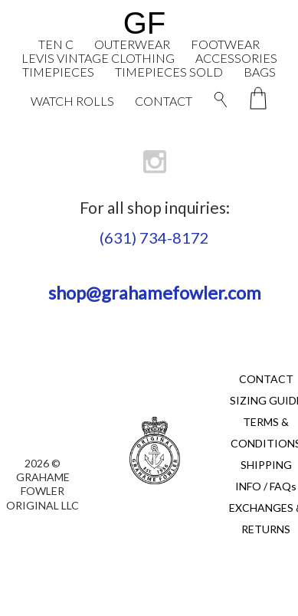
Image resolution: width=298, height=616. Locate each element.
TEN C (56, 44)
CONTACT (163, 100)
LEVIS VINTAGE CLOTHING (98, 58)
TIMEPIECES (58, 71)
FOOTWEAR (225, 44)
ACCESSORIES (236, 58)
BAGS (260, 71)
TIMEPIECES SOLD (169, 71)
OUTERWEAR (132, 44)
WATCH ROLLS (72, 100)
